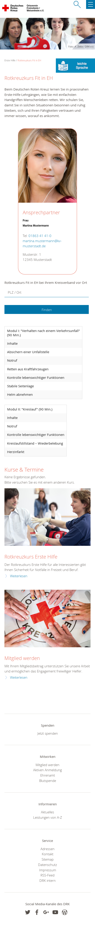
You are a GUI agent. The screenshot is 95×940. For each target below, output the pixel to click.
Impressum (47, 870)
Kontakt (47, 854)
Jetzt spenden (47, 733)
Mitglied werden (22, 658)
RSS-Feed (47, 875)
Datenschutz (47, 864)
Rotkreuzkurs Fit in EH (29, 60)
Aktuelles (47, 812)
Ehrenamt (47, 775)
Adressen (47, 849)
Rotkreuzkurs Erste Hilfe (30, 557)
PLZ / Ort (14, 292)
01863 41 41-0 (39, 236)
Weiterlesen (18, 576)
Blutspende (47, 780)
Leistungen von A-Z (47, 817)
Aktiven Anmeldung (47, 770)
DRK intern (47, 880)
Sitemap (48, 859)
